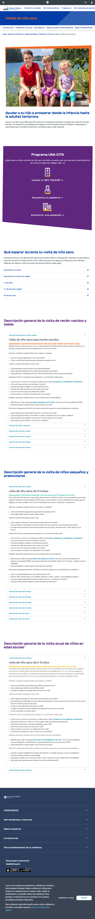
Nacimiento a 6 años (12, 270)
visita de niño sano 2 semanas (19, 426)
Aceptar (84, 898)
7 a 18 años (8, 283)
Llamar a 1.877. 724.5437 (46, 180)
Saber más (56, 163)
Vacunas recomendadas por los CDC (48, 740)
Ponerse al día (10, 295)
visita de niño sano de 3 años (19, 613)
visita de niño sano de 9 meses (20, 447)
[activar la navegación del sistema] (3, 2)
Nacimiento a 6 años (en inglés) (17, 276)
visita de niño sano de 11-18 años (20, 770)
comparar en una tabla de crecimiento (67, 382)
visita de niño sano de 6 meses (20, 442)
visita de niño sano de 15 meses (20, 591)
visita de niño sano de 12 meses (20, 487)
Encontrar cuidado (33, 8)
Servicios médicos (51, 8)
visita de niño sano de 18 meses (20, 597)
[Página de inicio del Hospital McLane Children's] (12, 8)
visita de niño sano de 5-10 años (20, 658)
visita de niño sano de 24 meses (20, 602)
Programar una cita (24, 27)
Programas (66, 8)
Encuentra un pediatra (46, 197)
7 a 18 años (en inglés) (13, 289)
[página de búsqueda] (86, 2)
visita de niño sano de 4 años (19, 619)
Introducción (8, 27)
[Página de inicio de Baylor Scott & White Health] (48, 2)
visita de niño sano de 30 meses (20, 608)
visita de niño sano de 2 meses (20, 431)
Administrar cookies (66, 898)
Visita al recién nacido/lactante (59, 27)
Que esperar (39, 27)
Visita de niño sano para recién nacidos (23, 335)
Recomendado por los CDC (44, 402)
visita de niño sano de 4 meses (20, 436)
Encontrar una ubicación (46, 215)
